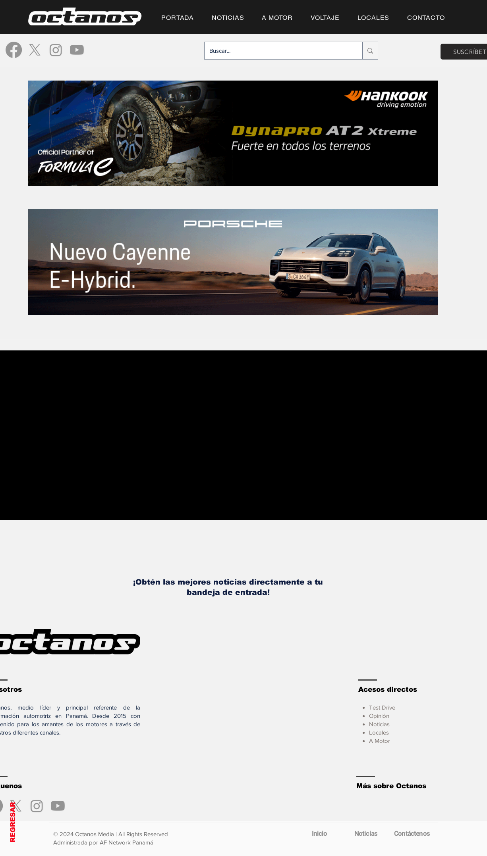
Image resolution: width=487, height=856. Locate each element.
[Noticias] (366, 833)
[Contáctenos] (412, 833)
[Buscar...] (277, 50)
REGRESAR (13, 822)
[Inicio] (319, 833)
